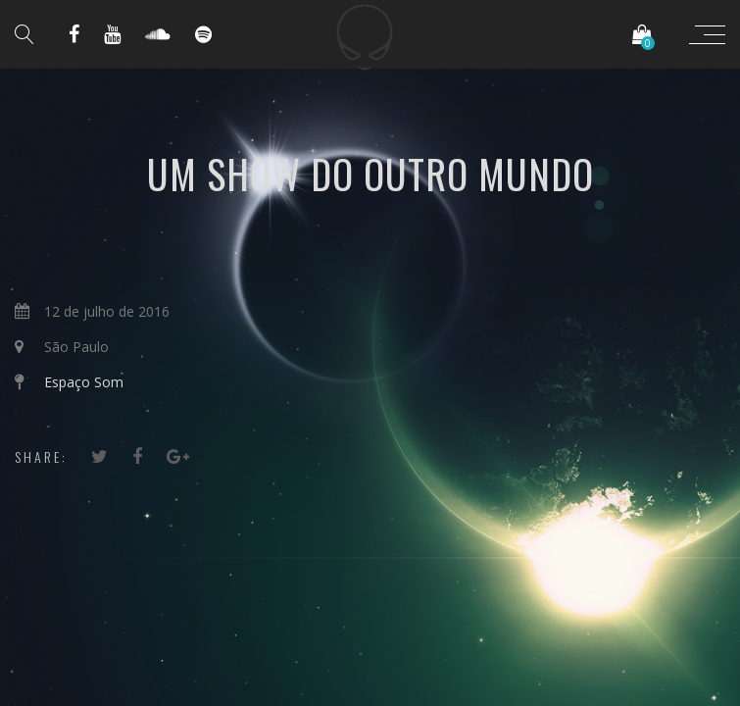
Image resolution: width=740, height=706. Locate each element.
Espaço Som (83, 382)
